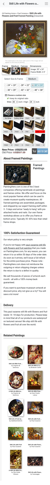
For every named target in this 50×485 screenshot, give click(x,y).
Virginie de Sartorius (16, 366)
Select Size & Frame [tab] (13, 79)
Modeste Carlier (36, 367)
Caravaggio (36, 474)
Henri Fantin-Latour (36, 394)
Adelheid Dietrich (16, 421)
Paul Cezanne (22, 13)
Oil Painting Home (9, 13)
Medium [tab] (32, 79)
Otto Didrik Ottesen (16, 473)
